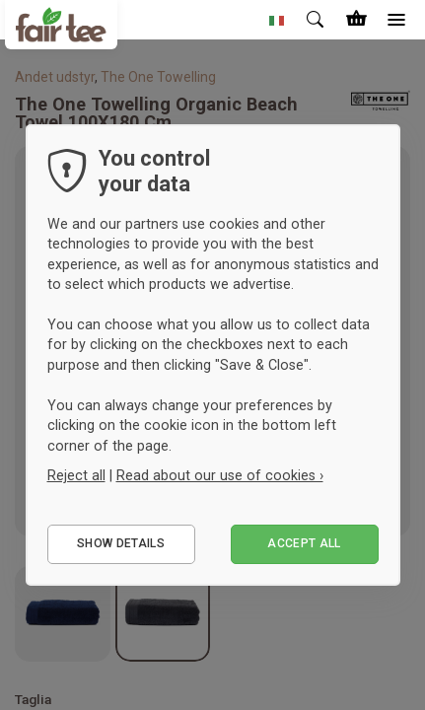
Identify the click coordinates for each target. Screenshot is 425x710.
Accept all (304, 543)
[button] (277, 19)
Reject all (76, 475)
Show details (121, 543)
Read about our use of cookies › (219, 475)
